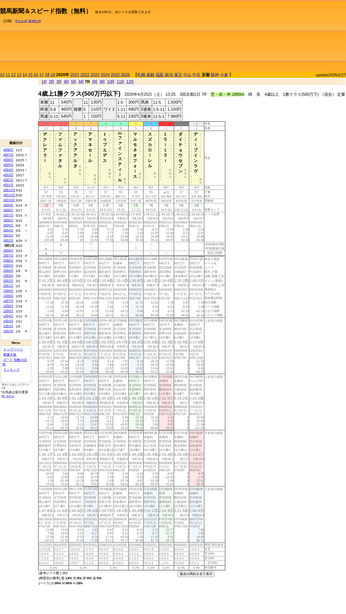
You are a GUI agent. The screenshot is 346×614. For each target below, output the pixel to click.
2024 (105, 75)
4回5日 (8, 165)
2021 (74, 75)
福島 (160, 75)
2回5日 (8, 266)
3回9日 (8, 205)
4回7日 (8, 155)
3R (58, 82)
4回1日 (8, 185)
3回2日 (8, 240)
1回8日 (8, 296)
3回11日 (9, 195)
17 (41, 75)
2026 (125, 75)
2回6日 (8, 261)
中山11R (21, 21)
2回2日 (8, 281)
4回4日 (8, 170)
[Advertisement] (292, 37)
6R (81, 82)
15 (30, 75)
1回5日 (8, 311)
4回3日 (8, 175)
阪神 (215, 75)
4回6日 (8, 160)
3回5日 (8, 225)
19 (52, 75)
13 (19, 75)
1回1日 (8, 331)
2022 (85, 75)
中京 (196, 75)
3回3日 (8, 235)
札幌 (141, 75)
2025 (115, 75)
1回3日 (8, 321)
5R (73, 82)
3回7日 (8, 215)
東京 (178, 75)
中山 (187, 75)
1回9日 (8, 291)
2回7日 (8, 255)
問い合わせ (8, 396)
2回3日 (8, 276)
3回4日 (8, 230)
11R (120, 82)
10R (110, 82)
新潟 (169, 75)
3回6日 (8, 220)
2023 (95, 75)
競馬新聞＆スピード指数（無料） (46, 11)
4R (66, 82)
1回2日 (8, 326)
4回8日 (8, 150)
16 (36, 75)
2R (51, 82)
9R (102, 82)
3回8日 (8, 210)
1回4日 (8, 316)
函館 (150, 75)
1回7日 (8, 301)
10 (2, 75)
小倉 (224, 75)
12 (13, 75)
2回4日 (8, 271)
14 (24, 75)
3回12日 (9, 190)
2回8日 (8, 250)
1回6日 (8, 306)
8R (94, 82)
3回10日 (9, 200)
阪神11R (35, 21)
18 (47, 75)
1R (43, 82)
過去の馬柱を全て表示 (196, 574)
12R (130, 82)
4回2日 (8, 180)
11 (8, 75)
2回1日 (8, 286)
